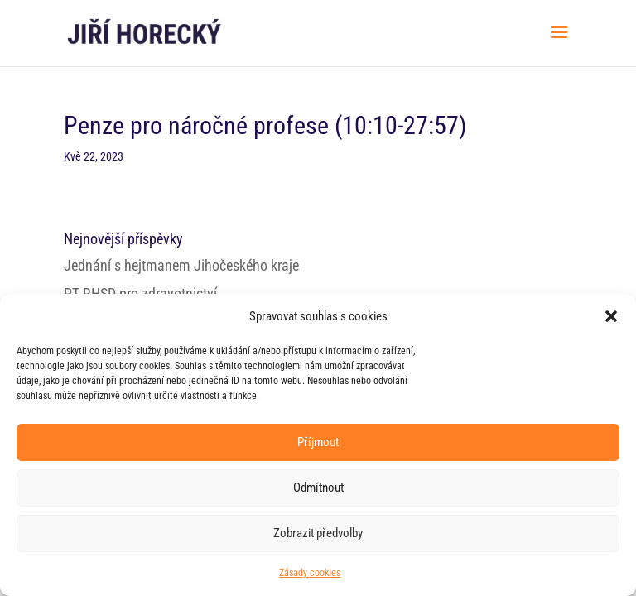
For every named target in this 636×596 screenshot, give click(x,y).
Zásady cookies (309, 573)
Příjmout (318, 442)
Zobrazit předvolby (318, 533)
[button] (611, 316)
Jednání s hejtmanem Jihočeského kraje (181, 265)
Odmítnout (318, 487)
